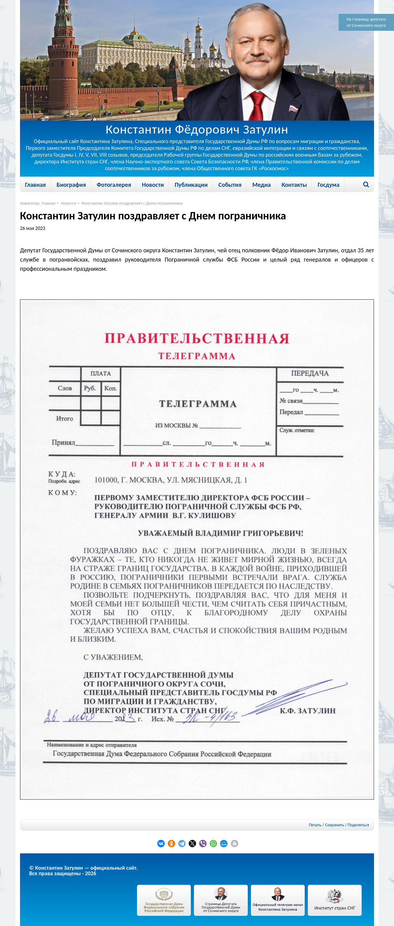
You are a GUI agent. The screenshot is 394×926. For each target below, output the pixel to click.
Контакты (294, 184)
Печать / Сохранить (326, 825)
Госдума (329, 184)
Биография (71, 184)
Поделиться (358, 825)
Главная (35, 184)
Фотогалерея (114, 184)
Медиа (261, 184)
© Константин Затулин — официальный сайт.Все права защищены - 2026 (83, 870)
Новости (153, 184)
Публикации (191, 184)
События (230, 184)
